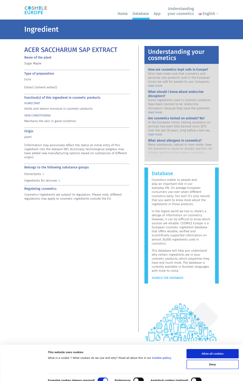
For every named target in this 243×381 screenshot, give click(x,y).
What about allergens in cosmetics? (175, 140)
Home (123, 13)
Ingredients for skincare (40, 180)
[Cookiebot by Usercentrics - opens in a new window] (24, 374)
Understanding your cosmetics (181, 11)
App (157, 13)
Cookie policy (161, 338)
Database (141, 13)
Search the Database (167, 278)
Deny (212, 345)
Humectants (32, 174)
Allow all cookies (213, 334)
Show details (56, 373)
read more (155, 86)
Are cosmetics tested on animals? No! (176, 118)
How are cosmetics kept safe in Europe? (178, 70)
